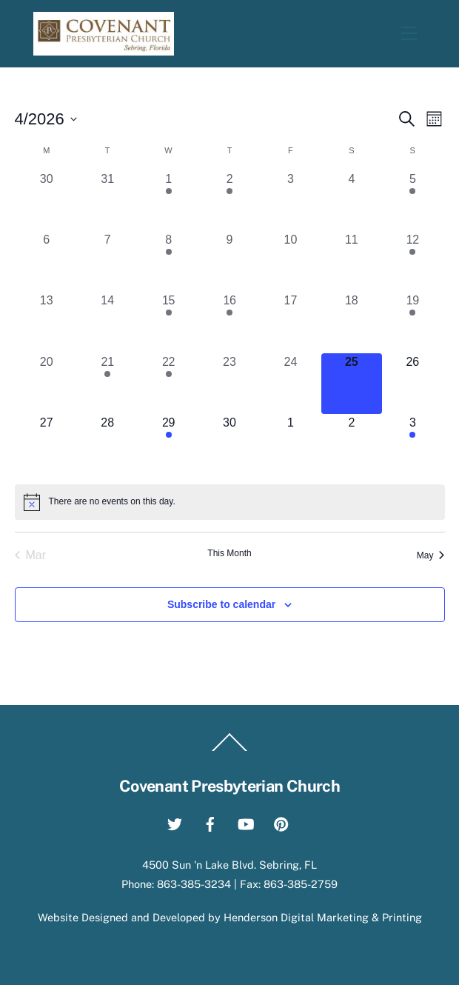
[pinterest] (281, 822)
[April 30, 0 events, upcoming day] (229, 444)
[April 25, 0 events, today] (351, 383)
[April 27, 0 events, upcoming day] (46, 444)
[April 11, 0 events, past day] (351, 261)
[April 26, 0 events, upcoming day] (412, 383)
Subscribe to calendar (221, 604)
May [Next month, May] (431, 555)
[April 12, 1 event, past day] (412, 261)
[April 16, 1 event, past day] (229, 322)
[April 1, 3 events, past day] (168, 200)
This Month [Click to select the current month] (229, 553)
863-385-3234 (194, 884)
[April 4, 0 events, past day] (351, 200)
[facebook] (210, 822)
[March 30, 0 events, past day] (46, 200)
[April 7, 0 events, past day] (107, 261)
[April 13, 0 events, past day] (46, 322)
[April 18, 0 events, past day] (351, 322)
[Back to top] (229, 751)
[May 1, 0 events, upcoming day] (290, 444)
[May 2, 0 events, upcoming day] (351, 444)
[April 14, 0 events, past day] (107, 322)
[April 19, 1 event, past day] (412, 322)
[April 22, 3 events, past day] (168, 383)
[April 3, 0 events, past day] (290, 200)
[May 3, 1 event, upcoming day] (412, 444)
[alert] (230, 502)
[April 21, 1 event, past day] (107, 383)
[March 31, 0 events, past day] (107, 200)
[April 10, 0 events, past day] (290, 261)
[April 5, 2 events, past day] (412, 200)
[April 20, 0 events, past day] (46, 383)
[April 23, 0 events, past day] (229, 383)
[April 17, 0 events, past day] (290, 322)
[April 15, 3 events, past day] (168, 322)
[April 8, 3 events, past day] (168, 261)
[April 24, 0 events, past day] (290, 383)
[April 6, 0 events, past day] (46, 261)
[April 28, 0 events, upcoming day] (107, 444)
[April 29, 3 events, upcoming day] (168, 444)
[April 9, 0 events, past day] (229, 261)
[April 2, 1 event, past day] (229, 200)
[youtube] (246, 822)
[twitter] (175, 822)
